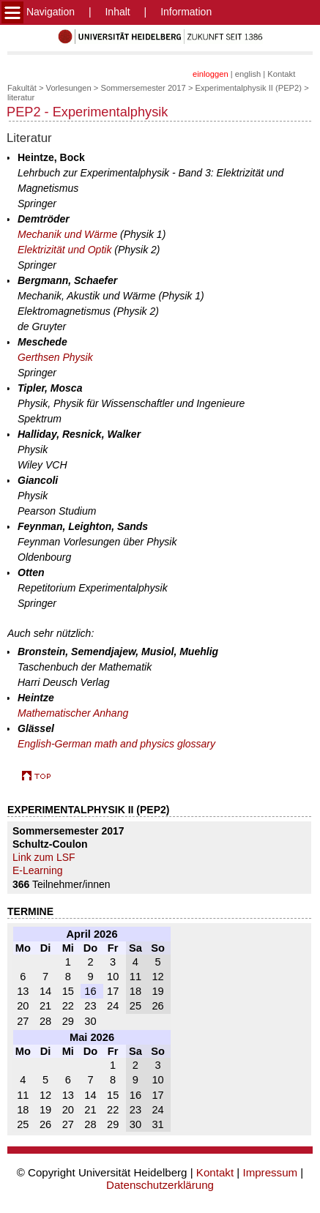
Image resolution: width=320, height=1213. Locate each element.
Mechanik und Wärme (67, 234)
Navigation (38, 12)
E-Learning (37, 870)
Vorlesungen (69, 87)
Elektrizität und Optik (64, 249)
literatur (20, 97)
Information (186, 12)
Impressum (269, 1172)
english (248, 74)
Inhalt (117, 12)
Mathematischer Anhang (73, 713)
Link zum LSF (43, 857)
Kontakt (281, 74)
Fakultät (22, 87)
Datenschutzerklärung (160, 1185)
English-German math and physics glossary (116, 744)
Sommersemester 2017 (143, 87)
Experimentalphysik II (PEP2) (249, 87)
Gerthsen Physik (55, 357)
